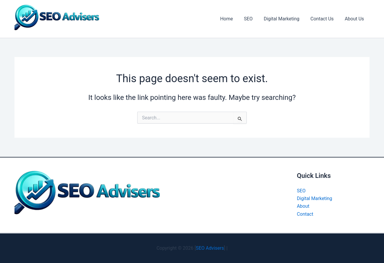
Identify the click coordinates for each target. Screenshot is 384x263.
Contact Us (324, 19)
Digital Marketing (286, 19)
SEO (253, 19)
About (303, 206)
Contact (305, 214)
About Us (355, 19)
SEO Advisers (210, 248)
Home (233, 19)
